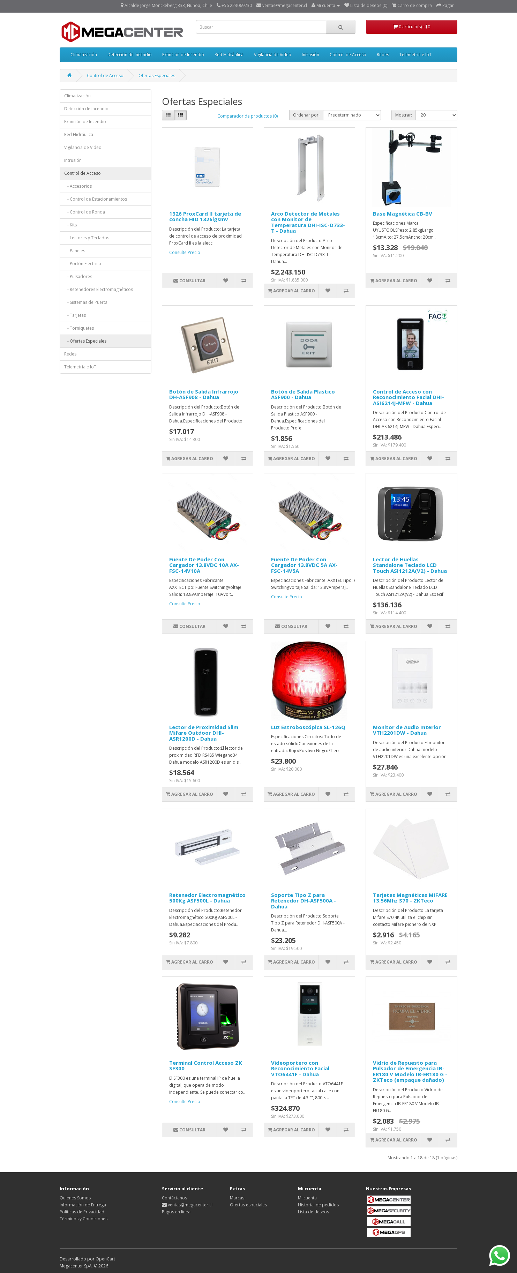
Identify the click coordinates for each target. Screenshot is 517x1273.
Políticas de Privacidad (82, 1212)
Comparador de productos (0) (247, 116)
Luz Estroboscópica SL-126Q (308, 727)
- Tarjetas (75, 315)
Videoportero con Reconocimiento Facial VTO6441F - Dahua (300, 1068)
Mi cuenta (307, 1198)
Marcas (237, 1198)
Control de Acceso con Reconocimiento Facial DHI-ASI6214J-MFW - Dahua (408, 397)
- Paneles (74, 251)
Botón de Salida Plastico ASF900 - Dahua (303, 394)
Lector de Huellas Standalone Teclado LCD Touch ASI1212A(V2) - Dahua (410, 565)
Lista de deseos (313, 1212)
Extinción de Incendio (183, 55)
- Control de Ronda (84, 212)
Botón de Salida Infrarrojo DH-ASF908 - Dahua (203, 394)
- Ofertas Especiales (85, 341)
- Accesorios (78, 186)
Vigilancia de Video (272, 55)
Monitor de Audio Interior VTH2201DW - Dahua (407, 730)
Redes (383, 55)
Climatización (83, 55)
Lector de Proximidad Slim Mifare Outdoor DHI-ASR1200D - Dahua (203, 733)
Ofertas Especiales (156, 75)
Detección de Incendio (129, 55)
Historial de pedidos (318, 1205)
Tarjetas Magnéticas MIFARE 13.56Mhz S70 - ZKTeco (410, 897)
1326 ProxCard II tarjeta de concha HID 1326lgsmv (205, 216)
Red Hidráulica (229, 55)
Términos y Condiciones (83, 1219)
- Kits (70, 225)
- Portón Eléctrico (82, 264)
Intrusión (310, 55)
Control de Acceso (348, 55)
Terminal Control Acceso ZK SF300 (205, 1065)
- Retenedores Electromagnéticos (98, 289)
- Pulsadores (78, 276)
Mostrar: (403, 115)
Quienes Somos (75, 1198)
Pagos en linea (176, 1212)
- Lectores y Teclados (86, 238)
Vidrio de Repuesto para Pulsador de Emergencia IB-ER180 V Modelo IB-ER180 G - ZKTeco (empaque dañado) (410, 1071)
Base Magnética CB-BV (402, 213)
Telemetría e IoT (415, 55)
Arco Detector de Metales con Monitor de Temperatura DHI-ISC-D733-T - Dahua (308, 222)
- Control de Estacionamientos (95, 199)
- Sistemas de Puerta (85, 302)
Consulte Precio (184, 252)
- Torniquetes (79, 328)
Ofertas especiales (248, 1205)
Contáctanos (174, 1198)
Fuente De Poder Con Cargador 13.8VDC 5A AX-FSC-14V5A (304, 565)
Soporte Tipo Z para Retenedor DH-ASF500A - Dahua (303, 900)
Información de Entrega (83, 1205)
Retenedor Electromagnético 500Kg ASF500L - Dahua (207, 897)
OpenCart (105, 1259)
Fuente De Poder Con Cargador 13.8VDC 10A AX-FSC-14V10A (204, 565)
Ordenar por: (306, 115)
